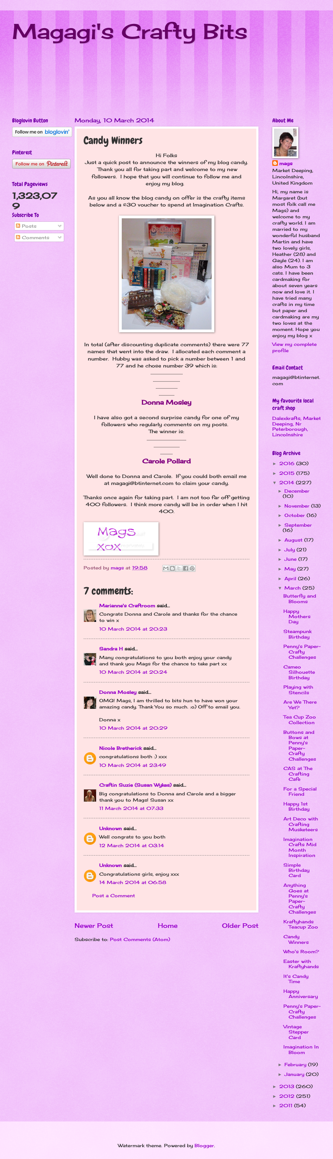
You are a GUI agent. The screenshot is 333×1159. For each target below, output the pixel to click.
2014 (287, 482)
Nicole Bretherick (120, 748)
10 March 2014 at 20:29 (133, 728)
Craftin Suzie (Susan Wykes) (135, 785)
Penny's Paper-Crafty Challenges (302, 651)
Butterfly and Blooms (299, 598)
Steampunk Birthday (297, 634)
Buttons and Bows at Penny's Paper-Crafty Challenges (299, 745)
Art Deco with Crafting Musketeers (300, 824)
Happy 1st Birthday (296, 806)
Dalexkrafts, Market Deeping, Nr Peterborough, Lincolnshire (296, 426)
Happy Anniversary (300, 993)
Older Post (240, 925)
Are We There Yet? (300, 704)
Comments (32, 237)
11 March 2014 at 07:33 (131, 808)
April (291, 578)
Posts (26, 226)
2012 (287, 1096)
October (295, 515)
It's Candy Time (295, 978)
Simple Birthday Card (296, 870)
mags (285, 163)
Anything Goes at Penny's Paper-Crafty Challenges (299, 898)
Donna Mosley (117, 692)
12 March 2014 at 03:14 (131, 845)
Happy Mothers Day (296, 616)
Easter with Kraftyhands (301, 963)
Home (168, 925)
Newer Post (94, 925)
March (293, 588)
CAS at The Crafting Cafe (298, 773)
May (290, 569)
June (291, 559)
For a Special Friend (300, 791)
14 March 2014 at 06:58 (132, 882)
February (296, 1064)
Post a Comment (113, 895)
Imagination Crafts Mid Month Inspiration (299, 847)
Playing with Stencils (298, 689)
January (295, 1074)
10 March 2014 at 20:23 (133, 629)
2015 (287, 473)
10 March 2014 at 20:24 (133, 672)
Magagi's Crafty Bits (130, 31)
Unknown (110, 828)
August (294, 540)
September (298, 525)
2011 (286, 1105)
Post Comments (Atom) (140, 939)
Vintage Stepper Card (296, 1032)
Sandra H (111, 648)
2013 (287, 1086)
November (297, 506)
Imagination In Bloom (301, 1049)
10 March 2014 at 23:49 (132, 765)
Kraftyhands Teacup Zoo (300, 924)
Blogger (204, 1145)
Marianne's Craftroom (127, 605)
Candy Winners (296, 939)
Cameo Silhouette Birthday (299, 672)
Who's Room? (301, 951)
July (290, 549)
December (296, 491)
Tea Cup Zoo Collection (299, 719)
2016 (287, 463)
